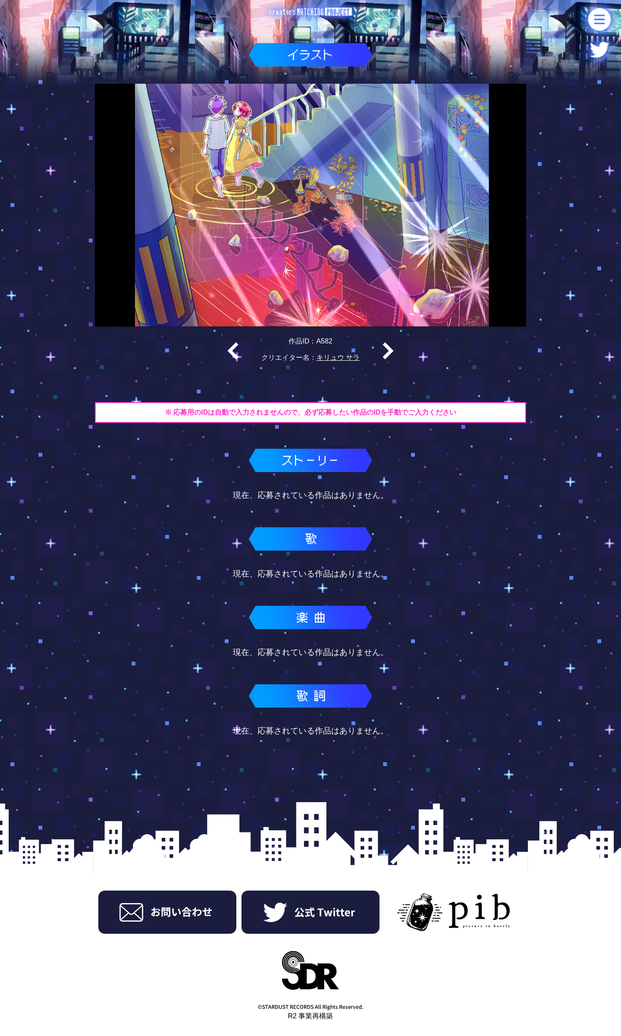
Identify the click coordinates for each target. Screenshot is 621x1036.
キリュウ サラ (338, 357)
